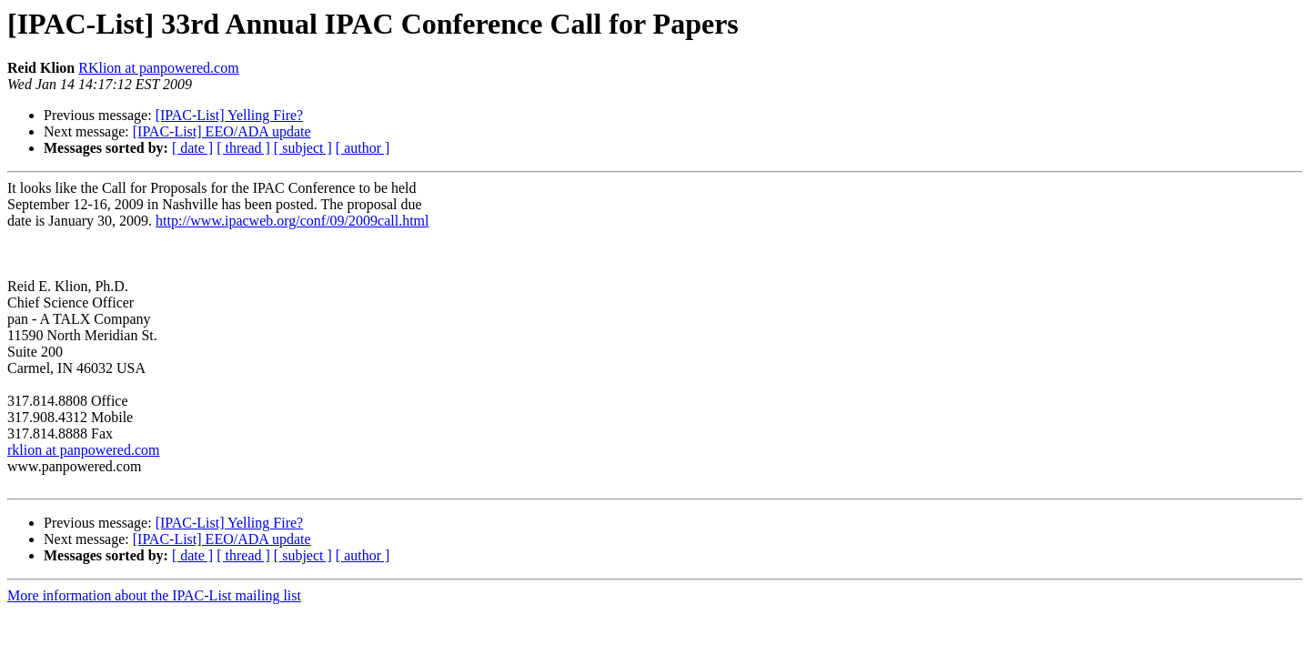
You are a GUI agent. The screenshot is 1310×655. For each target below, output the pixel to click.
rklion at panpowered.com (83, 450)
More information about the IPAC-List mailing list (154, 595)
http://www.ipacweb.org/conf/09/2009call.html (292, 220)
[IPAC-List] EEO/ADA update (222, 131)
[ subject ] (303, 148)
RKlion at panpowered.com (158, 68)
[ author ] (363, 148)
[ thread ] (243, 148)
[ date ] (192, 148)
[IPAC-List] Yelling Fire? (230, 115)
